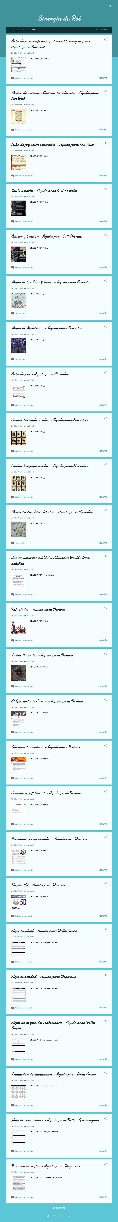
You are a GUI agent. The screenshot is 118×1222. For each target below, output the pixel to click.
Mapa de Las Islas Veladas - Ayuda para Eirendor (52, 512)
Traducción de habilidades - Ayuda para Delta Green (53, 1074)
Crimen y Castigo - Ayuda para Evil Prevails (46, 236)
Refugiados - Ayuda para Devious (38, 609)
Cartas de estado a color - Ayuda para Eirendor (49, 420)
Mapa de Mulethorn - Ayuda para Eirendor (46, 328)
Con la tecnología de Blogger (59, 1216)
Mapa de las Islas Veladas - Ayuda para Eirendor (51, 282)
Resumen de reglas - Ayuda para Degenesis (45, 1166)
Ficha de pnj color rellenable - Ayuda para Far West (52, 144)
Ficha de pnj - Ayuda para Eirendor (40, 374)
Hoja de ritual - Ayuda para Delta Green (44, 930)
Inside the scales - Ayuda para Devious (42, 655)
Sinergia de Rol (59, 18)
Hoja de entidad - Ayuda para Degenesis (43, 976)
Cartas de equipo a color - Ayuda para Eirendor (49, 466)
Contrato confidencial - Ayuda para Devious (46, 793)
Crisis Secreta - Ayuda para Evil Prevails (44, 190)
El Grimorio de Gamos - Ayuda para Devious (47, 701)
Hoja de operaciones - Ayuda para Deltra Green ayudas (55, 1120)
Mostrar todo (101, 30)
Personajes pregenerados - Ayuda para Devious (49, 839)
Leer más (103, 78)
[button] (105, 40)
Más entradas (59, 1208)
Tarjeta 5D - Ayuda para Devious (38, 885)
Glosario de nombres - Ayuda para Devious (45, 747)
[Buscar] (110, 6)
